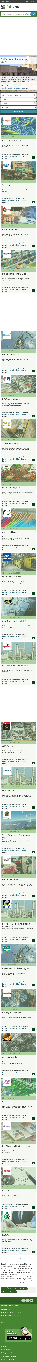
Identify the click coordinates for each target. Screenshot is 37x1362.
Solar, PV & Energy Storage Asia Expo (16, 836)
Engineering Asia (9, 1057)
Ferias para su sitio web (8, 1353)
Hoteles (3, 1322)
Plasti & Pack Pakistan (11, 140)
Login (2, 1)
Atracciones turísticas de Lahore (12, 88)
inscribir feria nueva (28, 1274)
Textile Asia (7, 185)
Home (4, 1289)
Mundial (13, 1289)
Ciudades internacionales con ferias (12, 1315)
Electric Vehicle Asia (10, 879)
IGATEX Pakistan (9, 532)
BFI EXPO (6, 1190)
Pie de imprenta (6, 1349)
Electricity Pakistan (10, 354)
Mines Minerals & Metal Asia (14, 576)
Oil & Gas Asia (8, 746)
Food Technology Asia (12, 487)
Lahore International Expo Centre (14, 156)
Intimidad (4, 1346)
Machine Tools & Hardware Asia (16, 665)
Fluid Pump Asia (9, 790)
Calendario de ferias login (9, 1356)
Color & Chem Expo (10, 229)
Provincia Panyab (9, 1292)
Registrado (9, 1)
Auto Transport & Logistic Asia (15, 621)
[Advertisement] (18, 36)
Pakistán (23, 1289)
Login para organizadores (9, 1359)
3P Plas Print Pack (10, 443)
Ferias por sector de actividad (10, 1306)
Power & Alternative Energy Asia (16, 968)
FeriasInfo (10, 7)
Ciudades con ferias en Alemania (11, 1312)
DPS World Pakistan (11, 399)
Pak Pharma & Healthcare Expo (16, 1146)
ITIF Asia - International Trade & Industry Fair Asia (16, 925)
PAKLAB (5, 1235)
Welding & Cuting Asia (11, 1012)
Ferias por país (5, 1309)
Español (32, 1)
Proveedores (5, 1319)
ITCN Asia (6, 1101)
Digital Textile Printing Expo (14, 274)
